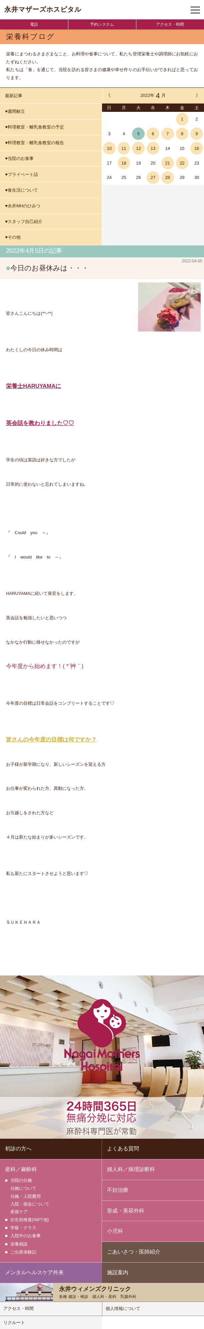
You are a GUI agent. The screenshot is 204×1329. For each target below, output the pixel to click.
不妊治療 (117, 1189)
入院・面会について (29, 1202)
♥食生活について (21, 190)
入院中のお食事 (25, 1234)
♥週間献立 (15, 111)
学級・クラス (23, 1226)
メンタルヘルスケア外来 (34, 1272)
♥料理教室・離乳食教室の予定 (34, 127)
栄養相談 (19, 1242)
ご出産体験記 (23, 1249)
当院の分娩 (21, 1179)
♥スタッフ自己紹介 (23, 221)
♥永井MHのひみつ (22, 205)
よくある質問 (123, 1148)
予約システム (102, 24)
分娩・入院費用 (25, 1195)
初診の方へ (18, 1148)
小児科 (115, 1230)
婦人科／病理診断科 (131, 1168)
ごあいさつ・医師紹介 (133, 1251)
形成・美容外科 (125, 1210)
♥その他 (13, 237)
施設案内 (117, 1272)
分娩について (23, 1187)
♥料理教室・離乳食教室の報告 (34, 142)
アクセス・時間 (170, 24)
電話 (34, 24)
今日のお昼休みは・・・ (49, 268)
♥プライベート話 (21, 174)
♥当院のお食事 (19, 158)
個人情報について (123, 1307)
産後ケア (19, 1210)
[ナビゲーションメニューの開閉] (195, 10)
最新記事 (13, 95)
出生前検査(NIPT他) (29, 1218)
